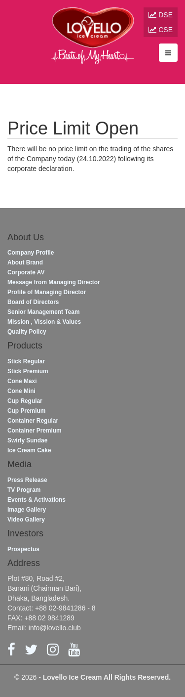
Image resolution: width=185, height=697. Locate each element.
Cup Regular (24, 400)
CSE (160, 30)
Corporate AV (25, 272)
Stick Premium (27, 371)
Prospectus (23, 549)
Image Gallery (26, 509)
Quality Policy (26, 331)
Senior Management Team (43, 311)
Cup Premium (26, 410)
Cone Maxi (22, 381)
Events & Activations (36, 499)
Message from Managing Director (53, 282)
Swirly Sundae (27, 440)
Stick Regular (26, 361)
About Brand (25, 262)
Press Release (27, 480)
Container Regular (32, 420)
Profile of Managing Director (46, 292)
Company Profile (30, 252)
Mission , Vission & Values (44, 321)
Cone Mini (21, 391)
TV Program (23, 489)
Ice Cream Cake (29, 450)
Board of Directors (33, 302)
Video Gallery (26, 519)
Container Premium (34, 430)
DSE (160, 15)
